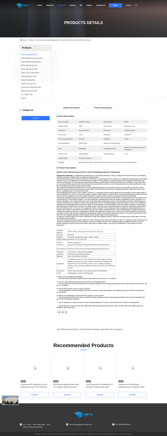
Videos (89, 5)
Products (62, 5)
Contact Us (100, 5)
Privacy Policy (46, 434)
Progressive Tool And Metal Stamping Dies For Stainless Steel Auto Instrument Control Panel (131, 386)
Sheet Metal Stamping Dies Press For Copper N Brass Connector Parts (66, 386)
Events (72, 5)
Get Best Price (113, 98)
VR (81, 5)
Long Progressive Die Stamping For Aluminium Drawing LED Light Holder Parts (99, 386)
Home (39, 5)
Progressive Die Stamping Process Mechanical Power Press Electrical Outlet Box (34, 386)
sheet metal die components (111, 329)
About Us (50, 5)
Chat (115, 5)
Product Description (103, 108)
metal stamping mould (69, 329)
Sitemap (37, 434)
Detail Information (71, 108)
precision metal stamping (89, 329)
